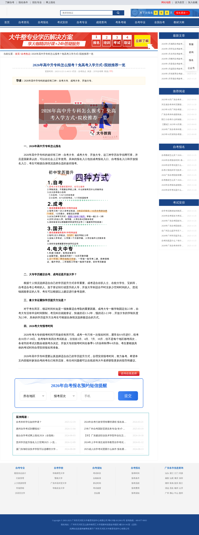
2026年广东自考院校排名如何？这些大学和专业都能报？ (173, 226)
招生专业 (37, 2)
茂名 (172, 488)
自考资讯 (23, 22)
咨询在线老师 (129, 373)
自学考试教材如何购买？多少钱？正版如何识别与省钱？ (173, 211)
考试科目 (97, 473)
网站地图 (166, 2)
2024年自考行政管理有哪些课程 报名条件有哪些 (105, 422)
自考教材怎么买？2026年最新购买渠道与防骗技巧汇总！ (173, 180)
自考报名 (43, 22)
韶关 (176, 483)
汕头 (167, 473)
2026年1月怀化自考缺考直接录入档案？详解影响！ (173, 49)
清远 (167, 488)
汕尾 (172, 478)
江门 (176, 473)
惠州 (181, 493)
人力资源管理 (20, 483)
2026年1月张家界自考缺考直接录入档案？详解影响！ (173, 74)
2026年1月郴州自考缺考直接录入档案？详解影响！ (173, 59)
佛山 (172, 493)
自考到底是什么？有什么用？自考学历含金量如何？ (173, 241)
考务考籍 (120, 22)
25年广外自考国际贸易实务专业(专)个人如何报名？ (105, 429)
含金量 (97, 493)
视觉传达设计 (20, 473)
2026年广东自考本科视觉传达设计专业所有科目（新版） (173, 129)
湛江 (172, 473)
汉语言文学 (20, 493)
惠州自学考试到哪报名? (28, 429)
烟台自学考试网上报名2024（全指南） (36, 435)
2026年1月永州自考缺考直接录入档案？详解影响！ (173, 54)
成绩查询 (101, 22)
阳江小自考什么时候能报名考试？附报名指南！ (173, 119)
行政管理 (20, 478)
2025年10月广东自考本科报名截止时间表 (173, 99)
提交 (128, 396)
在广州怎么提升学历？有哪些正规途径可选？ (173, 231)
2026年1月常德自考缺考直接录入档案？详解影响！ (173, 79)
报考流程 (135, 483)
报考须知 (135, 493)
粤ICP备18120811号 (116, 520)
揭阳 (167, 478)
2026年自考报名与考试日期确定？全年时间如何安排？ (173, 216)
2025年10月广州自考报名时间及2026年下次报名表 (173, 109)
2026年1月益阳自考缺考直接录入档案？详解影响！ (173, 69)
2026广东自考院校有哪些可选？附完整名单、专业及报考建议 (173, 175)
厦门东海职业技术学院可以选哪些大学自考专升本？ (37, 449)
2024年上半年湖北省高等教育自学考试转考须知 (105, 442)
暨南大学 (59, 478)
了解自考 (9, 2)
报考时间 (135, 473)
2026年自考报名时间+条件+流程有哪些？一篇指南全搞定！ (173, 160)
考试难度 (97, 488)
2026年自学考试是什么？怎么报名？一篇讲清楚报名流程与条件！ (173, 190)
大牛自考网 (98, 71)
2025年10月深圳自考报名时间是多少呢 (173, 134)
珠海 (172, 483)
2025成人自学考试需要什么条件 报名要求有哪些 (105, 449)
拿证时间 (97, 483)
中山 (176, 493)
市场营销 (20, 488)
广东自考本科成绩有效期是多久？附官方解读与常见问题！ (173, 114)
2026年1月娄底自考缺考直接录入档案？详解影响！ (173, 64)
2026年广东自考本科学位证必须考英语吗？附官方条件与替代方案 (173, 245)
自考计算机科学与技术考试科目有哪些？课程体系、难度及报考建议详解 (173, 170)
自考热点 (25, 54)
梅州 (176, 488)
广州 (167, 493)
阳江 (181, 483)
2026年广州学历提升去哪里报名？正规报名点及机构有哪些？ (173, 236)
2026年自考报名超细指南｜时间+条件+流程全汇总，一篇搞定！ (173, 185)
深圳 (181, 478)
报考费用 (135, 488)
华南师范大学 (59, 473)
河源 (181, 473)
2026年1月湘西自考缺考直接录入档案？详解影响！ (173, 44)
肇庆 (176, 478)
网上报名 (50, 2)
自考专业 (82, 22)
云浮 (181, 488)
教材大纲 (179, 22)
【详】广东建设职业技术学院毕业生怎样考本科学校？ (105, 435)
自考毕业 (140, 22)
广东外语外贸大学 (58, 483)
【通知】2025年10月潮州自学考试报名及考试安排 (173, 124)
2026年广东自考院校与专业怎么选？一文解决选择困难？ (173, 221)
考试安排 (62, 22)
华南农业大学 (59, 488)
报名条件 (23, 2)
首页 (7, 22)
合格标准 (97, 478)
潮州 (167, 483)
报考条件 (135, 478)
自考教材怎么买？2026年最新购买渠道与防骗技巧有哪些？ (173, 155)
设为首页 (179, 2)
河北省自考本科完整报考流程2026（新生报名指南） (173, 104)
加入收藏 (192, 2)
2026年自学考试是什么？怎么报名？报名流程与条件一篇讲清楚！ (173, 165)
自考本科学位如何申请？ (29, 422)
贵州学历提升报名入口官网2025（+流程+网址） (37, 442)
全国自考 (159, 22)
